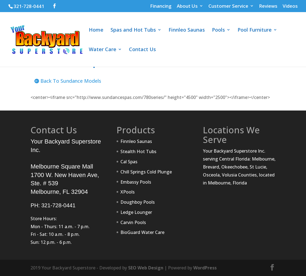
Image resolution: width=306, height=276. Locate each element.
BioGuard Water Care (142, 232)
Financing (161, 6)
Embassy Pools (135, 182)
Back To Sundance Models (70, 81)
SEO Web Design (145, 268)
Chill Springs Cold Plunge (146, 172)
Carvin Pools (133, 222)
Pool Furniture (255, 30)
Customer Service (228, 6)
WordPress (205, 268)
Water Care (102, 50)
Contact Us (142, 50)
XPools (127, 192)
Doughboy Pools (137, 202)
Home (96, 30)
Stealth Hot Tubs (138, 151)
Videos (290, 6)
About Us (187, 6)
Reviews (268, 6)
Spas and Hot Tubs (133, 30)
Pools (218, 30)
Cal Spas (128, 162)
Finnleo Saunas (187, 30)
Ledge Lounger (136, 212)
